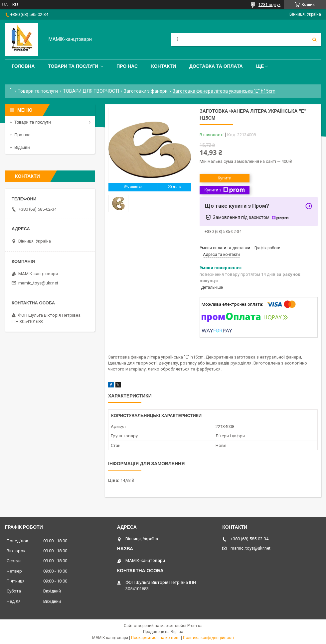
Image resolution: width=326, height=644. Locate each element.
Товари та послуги (73, 66)
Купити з (224, 190)
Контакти (163, 66)
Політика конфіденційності (208, 637)
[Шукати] (314, 39)
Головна (23, 66)
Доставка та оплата (216, 66)
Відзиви (22, 147)
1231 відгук (269, 4)
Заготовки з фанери (146, 91)
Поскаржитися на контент (155, 637)
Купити (225, 177)
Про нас (127, 66)
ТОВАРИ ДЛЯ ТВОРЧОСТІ (91, 91)
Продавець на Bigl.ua (163, 631)
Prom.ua (195, 625)
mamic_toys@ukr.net (38, 282)
